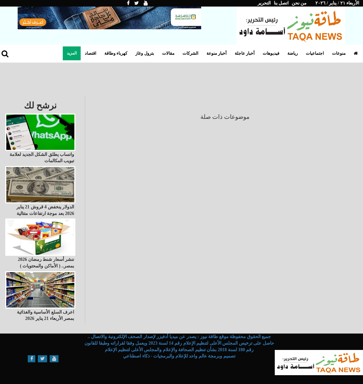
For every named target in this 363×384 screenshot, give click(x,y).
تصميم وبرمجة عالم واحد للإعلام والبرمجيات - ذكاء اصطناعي (179, 356)
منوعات (339, 53)
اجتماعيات (315, 53)
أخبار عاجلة (245, 53)
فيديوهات (271, 53)
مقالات (168, 53)
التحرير (264, 3)
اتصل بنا (281, 3)
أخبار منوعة (216, 53)
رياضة (292, 53)
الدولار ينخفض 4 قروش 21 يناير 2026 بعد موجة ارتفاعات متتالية (45, 210)
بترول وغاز (144, 53)
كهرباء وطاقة (115, 53)
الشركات (190, 53)
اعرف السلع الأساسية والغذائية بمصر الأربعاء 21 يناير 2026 (45, 315)
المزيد (72, 53)
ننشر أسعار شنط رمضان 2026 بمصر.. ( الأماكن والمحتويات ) (46, 262)
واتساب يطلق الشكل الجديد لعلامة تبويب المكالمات (42, 157)
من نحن (299, 3)
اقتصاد (90, 53)
